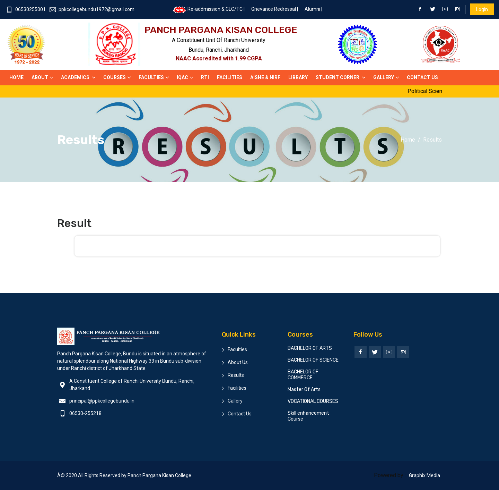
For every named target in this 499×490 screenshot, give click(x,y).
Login (482, 9)
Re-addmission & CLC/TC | (209, 9)
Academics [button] (75, 77)
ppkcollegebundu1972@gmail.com (92, 9)
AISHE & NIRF (265, 77)
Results (236, 375)
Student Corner (338, 77)
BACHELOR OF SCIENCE (313, 360)
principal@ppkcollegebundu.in (101, 401)
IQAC (182, 77)
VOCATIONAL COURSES (313, 401)
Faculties (151, 77)
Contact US (422, 77)
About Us (238, 362)
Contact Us (240, 413)
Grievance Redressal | (274, 9)
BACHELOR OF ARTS (310, 348)
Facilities (229, 77)
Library (298, 77)
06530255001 (26, 9)
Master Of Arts (304, 389)
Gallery (383, 77)
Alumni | (313, 9)
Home (16, 77)
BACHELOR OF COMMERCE (303, 375)
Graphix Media (424, 475)
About (40, 77)
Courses (114, 77)
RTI (205, 77)
